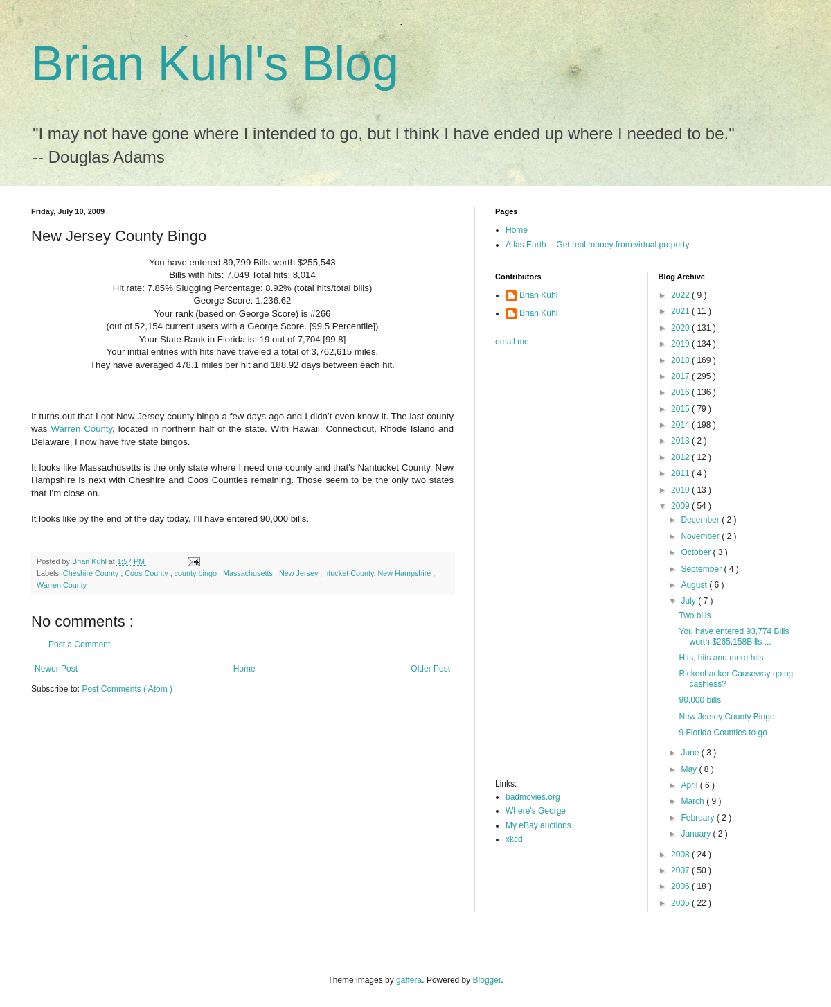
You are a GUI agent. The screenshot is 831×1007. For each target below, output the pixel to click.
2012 (681, 457)
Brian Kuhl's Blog (215, 64)
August (695, 585)
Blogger (487, 980)
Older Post (430, 669)
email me (512, 342)
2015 (681, 409)
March (693, 801)
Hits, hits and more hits (721, 658)
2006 (681, 886)
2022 (681, 295)
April (690, 785)
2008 (681, 854)
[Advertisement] (550, 567)
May (690, 769)
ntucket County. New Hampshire (378, 573)
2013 (681, 441)
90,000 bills (700, 700)
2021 (681, 311)
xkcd (514, 839)
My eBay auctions (538, 825)
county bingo (197, 573)
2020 (681, 328)
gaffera (409, 980)
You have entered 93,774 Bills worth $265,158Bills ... (734, 636)
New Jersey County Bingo (726, 716)
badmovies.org (533, 797)
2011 (681, 473)
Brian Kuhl (538, 295)
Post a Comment (79, 644)
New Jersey (299, 573)
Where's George (536, 811)
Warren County (82, 428)
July (689, 601)
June (691, 753)
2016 (681, 392)
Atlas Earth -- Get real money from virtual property (597, 244)
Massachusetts (249, 573)
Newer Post (56, 669)
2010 (681, 490)
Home (244, 669)
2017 (681, 376)
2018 (681, 360)
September (702, 569)
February (698, 818)
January (697, 834)
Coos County (147, 573)
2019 (681, 344)
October (697, 552)
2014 (681, 425)
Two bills (695, 615)
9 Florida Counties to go (723, 732)
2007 (681, 870)
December (701, 520)
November (701, 536)
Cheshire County (91, 573)
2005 (681, 903)
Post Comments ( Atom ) (127, 689)
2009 (681, 506)
